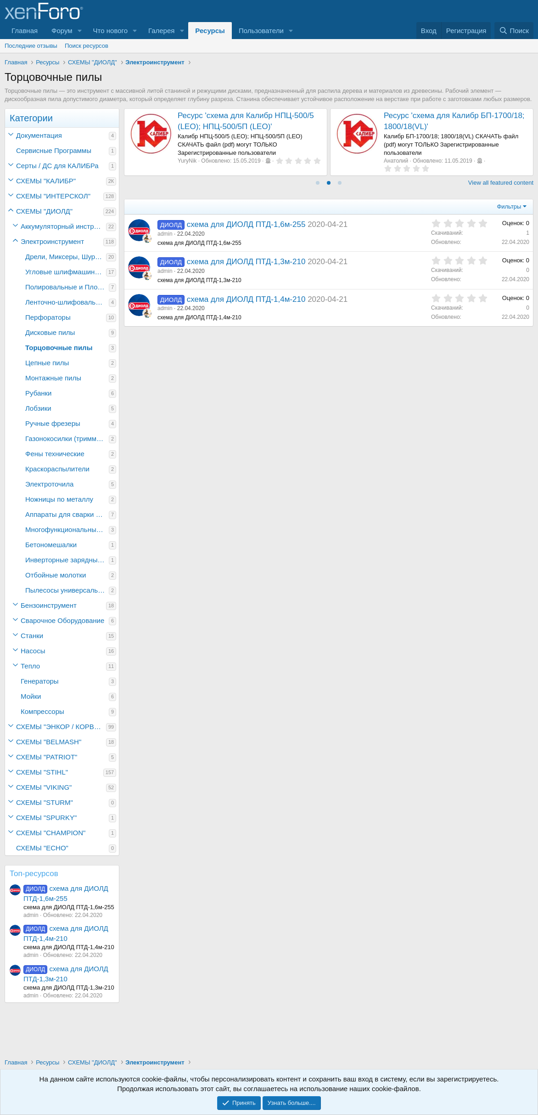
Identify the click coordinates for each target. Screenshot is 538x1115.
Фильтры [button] (509, 206)
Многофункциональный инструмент (67, 529)
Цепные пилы (47, 363)
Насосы (33, 651)
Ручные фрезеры (52, 423)
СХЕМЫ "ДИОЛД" (44, 211)
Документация (39, 135)
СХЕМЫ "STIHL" (42, 772)
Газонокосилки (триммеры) (67, 438)
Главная (24, 30)
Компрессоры (42, 711)
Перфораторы (48, 317)
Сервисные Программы (53, 150)
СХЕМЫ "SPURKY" (46, 817)
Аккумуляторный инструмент (63, 226)
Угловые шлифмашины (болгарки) (65, 272)
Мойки (31, 696)
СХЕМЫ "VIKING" (44, 787)
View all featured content (500, 182)
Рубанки (38, 393)
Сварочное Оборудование (62, 620)
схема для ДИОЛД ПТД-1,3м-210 (246, 261)
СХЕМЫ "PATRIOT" (46, 757)
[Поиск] (513, 30)
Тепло (30, 666)
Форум (62, 30)
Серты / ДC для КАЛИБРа (57, 166)
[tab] (317, 183)
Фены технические (54, 454)
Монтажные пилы (53, 378)
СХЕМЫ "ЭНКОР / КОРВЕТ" (60, 726)
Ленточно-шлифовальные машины (67, 302)
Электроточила (49, 484)
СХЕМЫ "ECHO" (42, 848)
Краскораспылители (57, 469)
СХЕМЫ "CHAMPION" (50, 833)
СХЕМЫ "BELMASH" (48, 742)
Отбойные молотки (55, 575)
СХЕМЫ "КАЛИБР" (46, 181)
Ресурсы (210, 30)
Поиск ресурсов (86, 45)
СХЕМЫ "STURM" (44, 802)
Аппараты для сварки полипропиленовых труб (67, 514)
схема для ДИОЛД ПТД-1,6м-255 (246, 224)
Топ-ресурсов (34, 873)
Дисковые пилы (50, 332)
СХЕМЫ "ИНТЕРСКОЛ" (53, 196)
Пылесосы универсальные (67, 590)
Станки (32, 636)
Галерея (161, 30)
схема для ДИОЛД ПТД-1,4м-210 (246, 299)
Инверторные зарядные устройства (67, 560)
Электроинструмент (52, 241)
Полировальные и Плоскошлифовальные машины (67, 287)
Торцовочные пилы (58, 347)
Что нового (110, 30)
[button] (79, 30)
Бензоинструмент (49, 605)
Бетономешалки (51, 545)
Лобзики (38, 408)
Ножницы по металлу (59, 499)
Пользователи (261, 30)
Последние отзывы (31, 45)
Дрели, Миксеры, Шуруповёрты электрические (65, 256)
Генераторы (40, 681)
